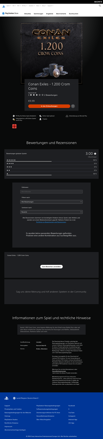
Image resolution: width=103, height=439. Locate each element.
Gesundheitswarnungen (59, 369)
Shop (43, 5)
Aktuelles (27, 12)
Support (50, 5)
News (37, 5)
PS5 (14, 5)
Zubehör (31, 5)
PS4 (18, 5)
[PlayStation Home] (3, 6)
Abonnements (61, 12)
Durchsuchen (73, 12)
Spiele (8, 5)
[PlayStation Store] (11, 11)
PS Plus (24, 5)
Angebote (49, 12)
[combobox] (51, 190)
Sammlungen (38, 12)
